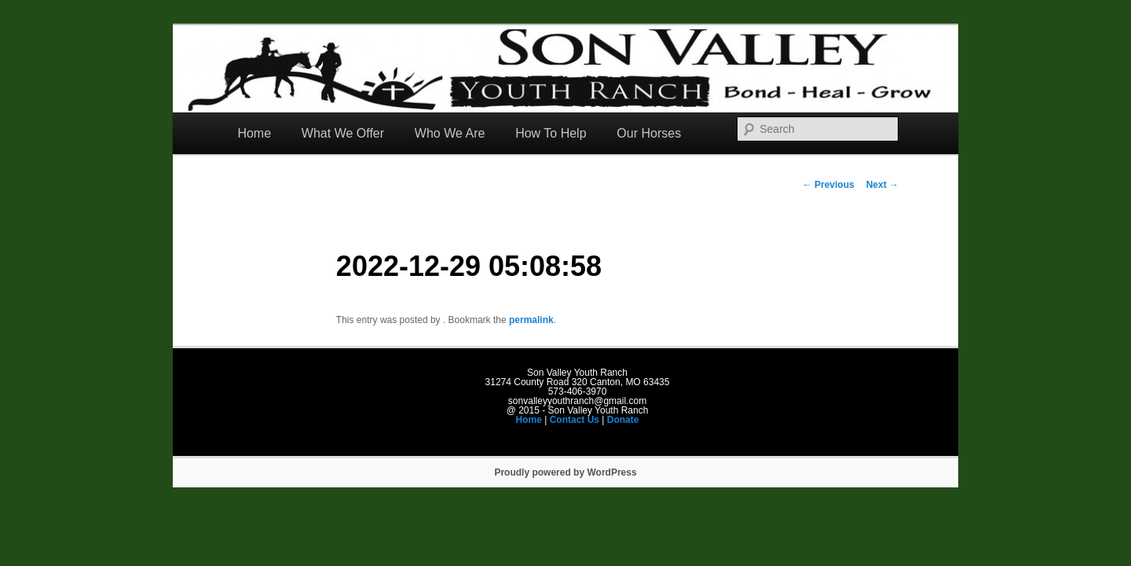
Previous (829, 184)
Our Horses (649, 133)
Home (254, 133)
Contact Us (574, 419)
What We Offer (343, 133)
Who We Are (450, 133)
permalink (531, 319)
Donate (623, 419)
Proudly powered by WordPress (565, 472)
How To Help (550, 133)
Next (882, 184)
